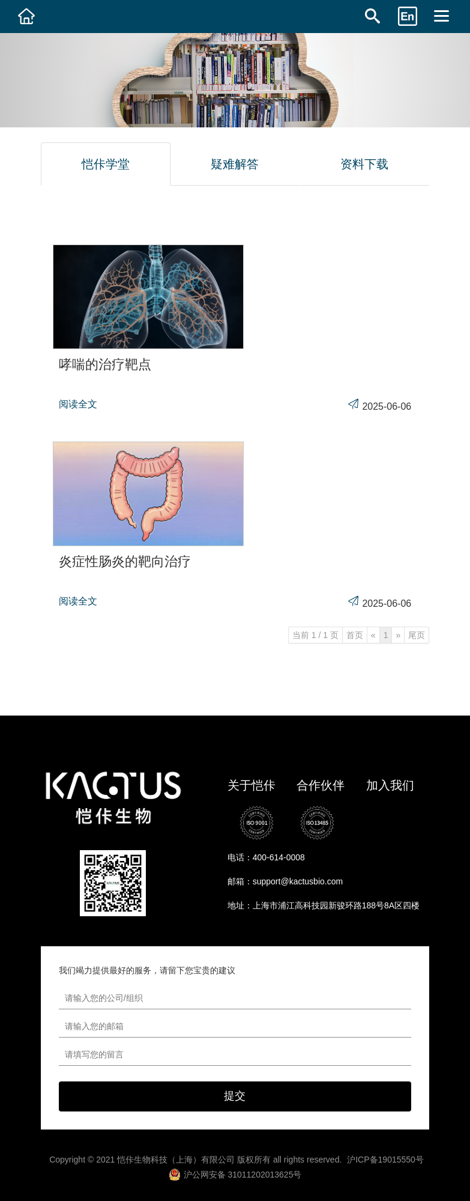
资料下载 (364, 164)
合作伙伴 (321, 785)
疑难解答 (235, 164)
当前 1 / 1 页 (315, 635)
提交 (235, 1096)
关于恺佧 (251, 785)
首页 (354, 635)
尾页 (416, 635)
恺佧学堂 (106, 164)
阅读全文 (78, 404)
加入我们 (390, 785)
